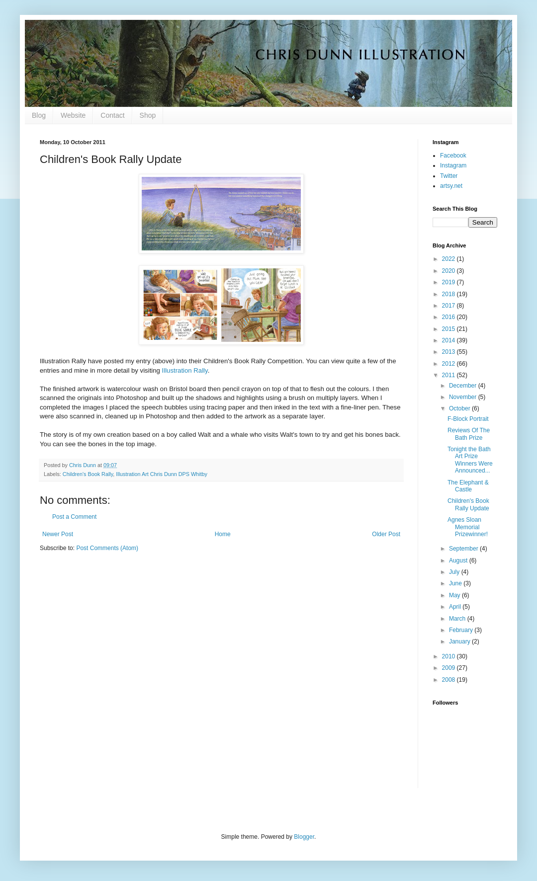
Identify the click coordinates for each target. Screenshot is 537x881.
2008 (449, 679)
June (456, 583)
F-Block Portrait (468, 418)
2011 (449, 375)
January (460, 641)
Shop (148, 115)
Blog (39, 115)
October (460, 408)
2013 (449, 351)
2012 (449, 363)
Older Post (386, 534)
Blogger (304, 836)
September (464, 548)
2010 (449, 656)
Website (73, 115)
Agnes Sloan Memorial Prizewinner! (468, 527)
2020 (449, 270)
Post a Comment (74, 516)
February (461, 630)
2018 (449, 294)
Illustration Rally (185, 370)
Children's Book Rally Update (468, 504)
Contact (112, 115)
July (455, 571)
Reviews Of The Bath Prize (469, 434)
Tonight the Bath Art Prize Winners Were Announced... (470, 460)
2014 (449, 340)
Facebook (453, 155)
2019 (449, 282)
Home (223, 534)
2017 (449, 305)
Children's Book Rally (88, 474)
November (463, 397)
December (463, 385)
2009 (449, 667)
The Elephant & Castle (468, 486)
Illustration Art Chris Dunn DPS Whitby (161, 474)
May (455, 595)
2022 (449, 258)
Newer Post (57, 534)
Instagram (453, 165)
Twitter (448, 175)
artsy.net (451, 185)
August (459, 560)
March (458, 618)
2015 (449, 328)
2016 (449, 317)
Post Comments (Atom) (107, 548)
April (455, 606)
